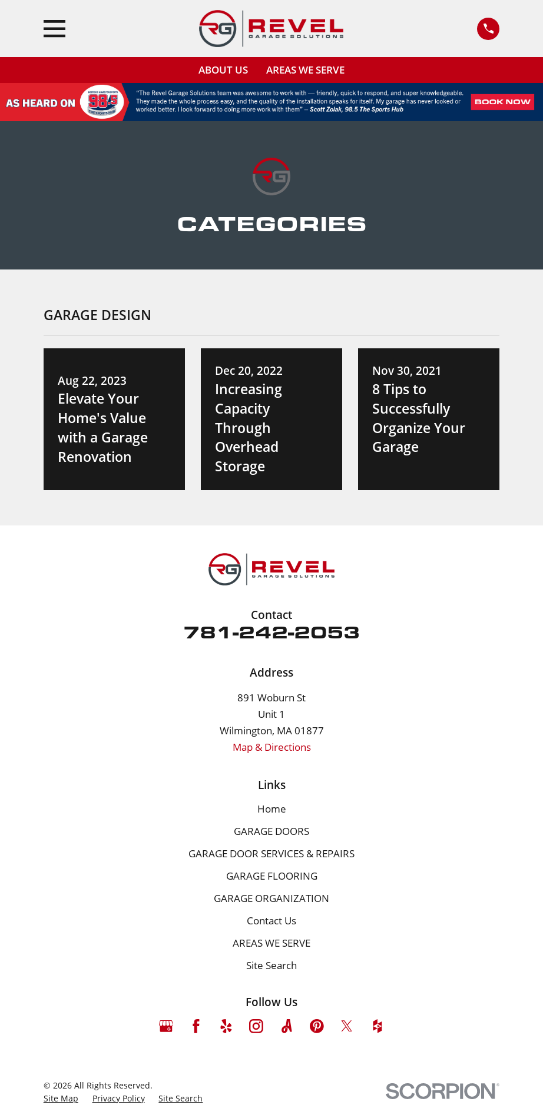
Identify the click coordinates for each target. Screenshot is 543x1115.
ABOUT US (223, 69)
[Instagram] (256, 1026)
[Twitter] (347, 1026)
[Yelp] (226, 1026)
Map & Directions (272, 747)
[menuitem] (61, 1098)
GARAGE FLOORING (271, 876)
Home (271, 809)
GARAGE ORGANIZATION (271, 898)
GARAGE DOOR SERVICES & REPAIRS (271, 853)
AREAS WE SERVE (305, 69)
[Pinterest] (317, 1026)
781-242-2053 (271, 631)
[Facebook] (196, 1026)
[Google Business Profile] (166, 1026)
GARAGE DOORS (271, 831)
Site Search (271, 965)
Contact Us (271, 920)
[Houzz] (377, 1026)
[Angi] (287, 1026)
